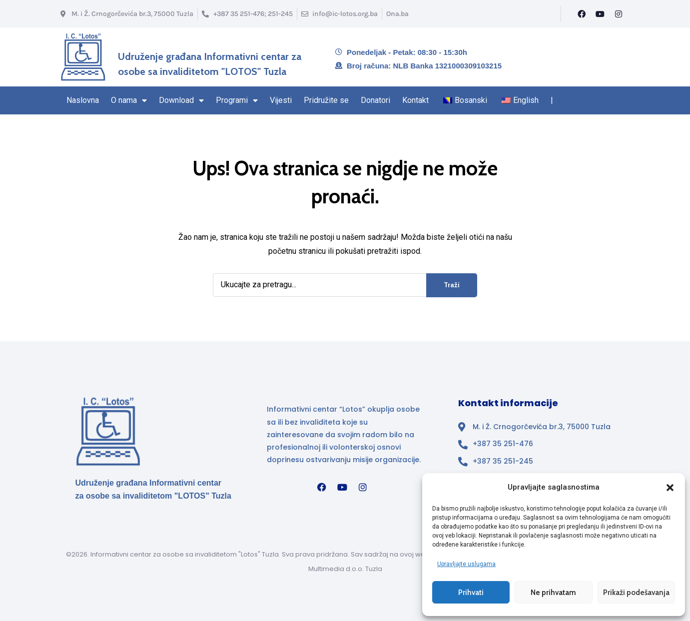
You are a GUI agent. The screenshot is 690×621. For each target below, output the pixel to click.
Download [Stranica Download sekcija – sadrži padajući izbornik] (181, 100)
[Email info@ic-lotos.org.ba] (339, 13)
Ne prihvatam (553, 592)
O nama (129, 100)
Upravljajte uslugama (466, 564)
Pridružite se (326, 100)
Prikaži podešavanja (636, 592)
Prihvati (471, 592)
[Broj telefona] (247, 13)
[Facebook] (582, 14)
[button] (670, 488)
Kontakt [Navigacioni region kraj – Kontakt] (415, 100)
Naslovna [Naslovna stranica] (82, 100)
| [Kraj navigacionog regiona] (552, 100)
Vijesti (281, 100)
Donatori (375, 100)
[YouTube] (600, 14)
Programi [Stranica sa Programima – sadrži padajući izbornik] (237, 100)
